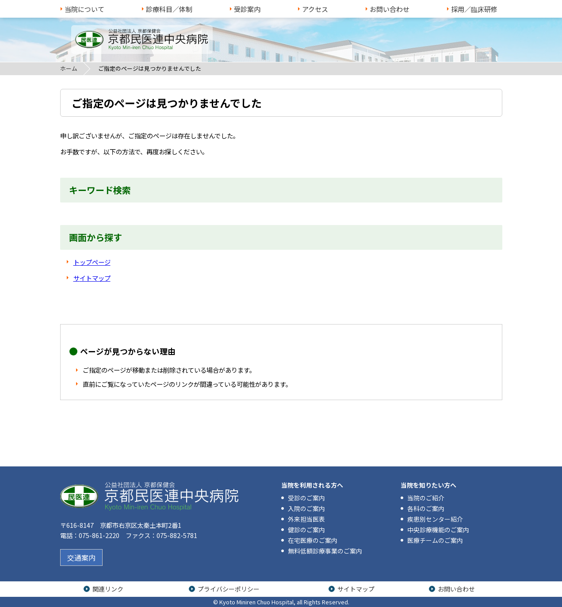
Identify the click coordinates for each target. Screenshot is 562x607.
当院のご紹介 (425, 497)
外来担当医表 (306, 519)
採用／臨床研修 (474, 9)
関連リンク (107, 588)
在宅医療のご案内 (312, 540)
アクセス (315, 9)
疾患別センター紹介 (435, 519)
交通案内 (81, 557)
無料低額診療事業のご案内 (325, 550)
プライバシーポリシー (229, 588)
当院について (84, 9)
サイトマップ (92, 278)
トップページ (92, 262)
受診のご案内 (306, 497)
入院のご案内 (306, 508)
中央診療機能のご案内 (438, 529)
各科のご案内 (425, 508)
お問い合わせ (389, 9)
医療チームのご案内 (435, 540)
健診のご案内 (306, 529)
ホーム (68, 68)
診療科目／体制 (169, 9)
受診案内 (247, 9)
